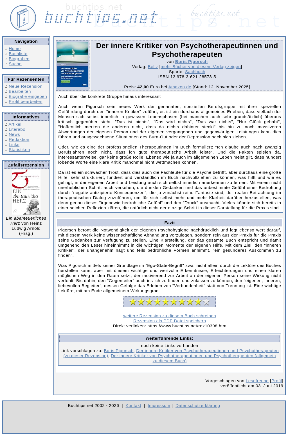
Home (15, 48)
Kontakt (133, 405)
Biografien (19, 58)
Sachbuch (195, 71)
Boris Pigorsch (191, 61)
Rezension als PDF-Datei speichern (169, 320)
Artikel (14, 124)
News (14, 134)
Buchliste (18, 53)
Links (14, 144)
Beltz (153, 66)
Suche (15, 63)
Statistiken (19, 149)
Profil (276, 380)
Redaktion (19, 139)
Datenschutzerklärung (198, 405)
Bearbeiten (20, 91)
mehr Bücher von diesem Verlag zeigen (201, 66)
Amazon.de (179, 86)
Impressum (159, 405)
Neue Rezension (25, 86)
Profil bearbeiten (25, 101)
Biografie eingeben (28, 96)
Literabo (17, 129)
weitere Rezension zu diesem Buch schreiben (169, 315)
